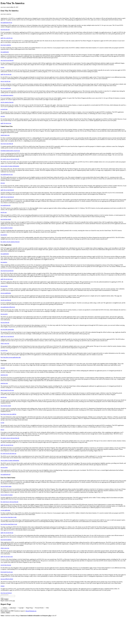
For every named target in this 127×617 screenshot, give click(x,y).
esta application (5, 52)
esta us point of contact (7, 227)
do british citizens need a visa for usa (10, 150)
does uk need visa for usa (7, 390)
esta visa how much (6, 219)
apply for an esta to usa (7, 279)
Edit (2, 599)
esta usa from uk (5, 322)
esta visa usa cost (5, 29)
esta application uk (5, 205)
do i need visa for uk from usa (8, 453)
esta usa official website (7, 579)
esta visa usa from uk (6, 593)
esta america (4, 234)
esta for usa (4, 212)
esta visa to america (6, 7)
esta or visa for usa (5, 81)
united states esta (5, 135)
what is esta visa (5, 343)
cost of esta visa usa (6, 565)
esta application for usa (7, 174)
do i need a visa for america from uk (10, 241)
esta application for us (6, 22)
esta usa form (4, 286)
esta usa (3, 183)
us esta (2, 67)
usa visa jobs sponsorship (7, 329)
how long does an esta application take (11, 357)
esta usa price (4, 314)
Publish (6, 599)
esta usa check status (6, 486)
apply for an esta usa (6, 74)
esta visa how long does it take (9, 517)
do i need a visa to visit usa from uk (10, 159)
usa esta (3, 116)
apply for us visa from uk (7, 190)
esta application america (7, 95)
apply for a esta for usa (6, 38)
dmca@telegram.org (31, 611)
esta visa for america (6, 539)
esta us (2, 429)
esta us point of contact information (10, 166)
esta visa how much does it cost (9, 524)
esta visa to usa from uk (7, 143)
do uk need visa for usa (7, 572)
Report (8, 612)
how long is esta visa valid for (8, 414)
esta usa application (6, 88)
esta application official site (8, 307)
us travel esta (4, 109)
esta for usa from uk (6, 300)
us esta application (5, 510)
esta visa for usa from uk (7, 60)
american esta (4, 375)
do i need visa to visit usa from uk (9, 501)
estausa (2, 586)
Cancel (3, 612)
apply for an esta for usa (7, 445)
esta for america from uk (7, 102)
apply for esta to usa (6, 123)
